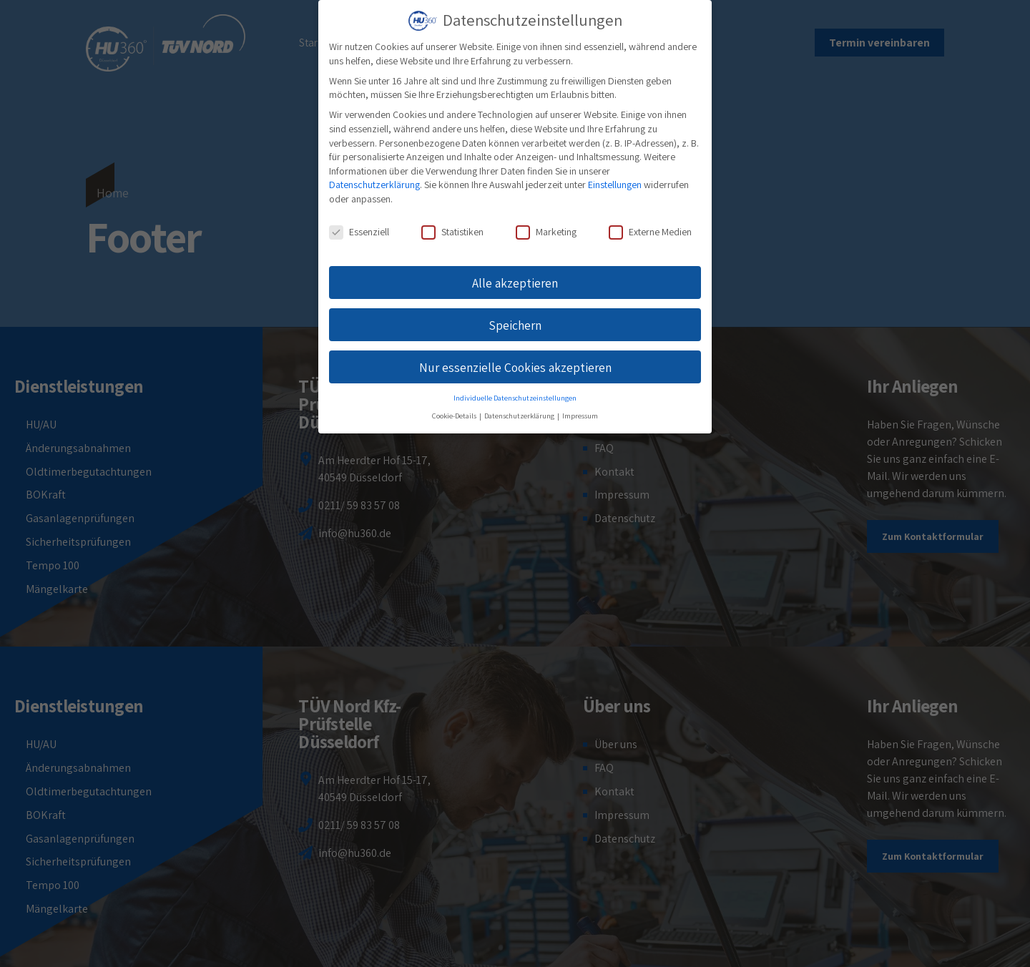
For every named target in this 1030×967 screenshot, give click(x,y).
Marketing (546, 232)
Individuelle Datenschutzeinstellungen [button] (515, 398)
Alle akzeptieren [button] (515, 283)
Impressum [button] (580, 416)
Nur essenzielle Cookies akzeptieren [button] (515, 367)
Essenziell (359, 232)
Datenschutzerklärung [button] (520, 416)
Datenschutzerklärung (374, 184)
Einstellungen (615, 184)
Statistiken (452, 232)
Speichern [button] (515, 325)
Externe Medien (650, 232)
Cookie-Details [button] (455, 416)
